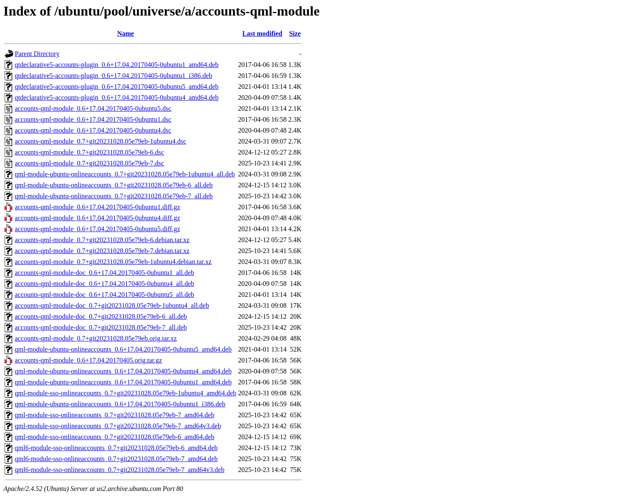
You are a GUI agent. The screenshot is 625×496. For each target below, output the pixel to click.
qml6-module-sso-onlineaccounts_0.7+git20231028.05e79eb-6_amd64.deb (116, 447)
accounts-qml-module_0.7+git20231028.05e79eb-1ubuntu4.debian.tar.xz (113, 261)
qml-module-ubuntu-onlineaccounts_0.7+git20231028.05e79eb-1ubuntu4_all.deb (125, 174)
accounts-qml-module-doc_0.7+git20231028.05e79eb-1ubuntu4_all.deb (112, 305)
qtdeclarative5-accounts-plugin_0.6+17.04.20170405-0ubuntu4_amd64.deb (117, 97)
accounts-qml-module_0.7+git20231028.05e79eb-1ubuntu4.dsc (100, 141)
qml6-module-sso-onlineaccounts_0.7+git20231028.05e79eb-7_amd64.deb (116, 458)
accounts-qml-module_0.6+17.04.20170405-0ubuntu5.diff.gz (97, 228)
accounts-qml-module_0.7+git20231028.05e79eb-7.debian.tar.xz (102, 250)
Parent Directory (37, 53)
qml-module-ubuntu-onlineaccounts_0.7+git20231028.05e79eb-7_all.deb (114, 196)
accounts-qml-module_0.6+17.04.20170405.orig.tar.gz (88, 360)
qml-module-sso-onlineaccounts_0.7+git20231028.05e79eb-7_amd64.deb (114, 415)
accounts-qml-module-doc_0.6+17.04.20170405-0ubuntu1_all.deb (104, 272)
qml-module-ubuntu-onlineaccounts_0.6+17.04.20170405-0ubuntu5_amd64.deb (123, 349)
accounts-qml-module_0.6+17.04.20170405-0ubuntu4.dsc (93, 130)
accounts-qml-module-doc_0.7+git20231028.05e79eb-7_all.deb (101, 327)
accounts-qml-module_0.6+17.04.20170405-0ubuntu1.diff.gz (97, 207)
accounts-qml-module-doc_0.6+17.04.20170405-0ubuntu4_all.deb (104, 283)
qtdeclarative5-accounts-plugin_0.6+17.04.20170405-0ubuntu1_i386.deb (113, 75)
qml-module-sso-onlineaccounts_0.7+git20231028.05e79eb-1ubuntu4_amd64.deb (125, 393)
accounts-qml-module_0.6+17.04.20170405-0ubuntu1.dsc (93, 119)
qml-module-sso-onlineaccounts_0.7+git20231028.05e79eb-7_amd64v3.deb (118, 425)
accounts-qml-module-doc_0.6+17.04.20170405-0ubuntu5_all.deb (104, 294)
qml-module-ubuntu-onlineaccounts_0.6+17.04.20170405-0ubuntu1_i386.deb (120, 404)
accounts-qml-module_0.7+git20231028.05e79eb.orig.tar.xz (96, 338)
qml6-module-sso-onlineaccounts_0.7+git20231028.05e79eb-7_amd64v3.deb (119, 469)
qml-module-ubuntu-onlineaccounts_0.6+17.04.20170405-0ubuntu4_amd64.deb (123, 371)
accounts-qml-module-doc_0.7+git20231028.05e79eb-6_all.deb (101, 316)
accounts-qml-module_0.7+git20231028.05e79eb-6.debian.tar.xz (102, 239)
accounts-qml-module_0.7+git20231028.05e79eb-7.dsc (89, 163)
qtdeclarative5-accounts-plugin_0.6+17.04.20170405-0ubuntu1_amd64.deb (117, 64)
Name (125, 33)
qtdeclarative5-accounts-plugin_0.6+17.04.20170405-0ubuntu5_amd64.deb (117, 86)
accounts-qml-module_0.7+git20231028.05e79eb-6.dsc (89, 152)
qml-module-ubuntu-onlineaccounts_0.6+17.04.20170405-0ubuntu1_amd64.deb (123, 382)
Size (295, 33)
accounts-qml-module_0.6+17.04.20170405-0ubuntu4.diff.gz (97, 217)
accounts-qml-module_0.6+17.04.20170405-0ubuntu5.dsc (93, 108)
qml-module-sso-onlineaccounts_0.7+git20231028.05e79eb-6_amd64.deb (114, 436)
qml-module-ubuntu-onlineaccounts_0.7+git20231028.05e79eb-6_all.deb (114, 185)
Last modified (262, 33)
